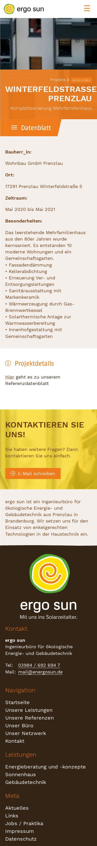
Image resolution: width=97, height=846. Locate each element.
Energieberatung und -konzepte (45, 767)
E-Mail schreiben (33, 473)
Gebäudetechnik (25, 782)
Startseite (17, 702)
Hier (9, 377)
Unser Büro (19, 725)
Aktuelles (17, 808)
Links (11, 816)
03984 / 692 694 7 (39, 665)
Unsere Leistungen (29, 710)
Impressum (19, 831)
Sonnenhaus (20, 774)
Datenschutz (21, 839)
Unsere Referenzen (29, 718)
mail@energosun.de (40, 671)
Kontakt (14, 741)
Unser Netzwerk (25, 733)
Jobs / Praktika (24, 823)
